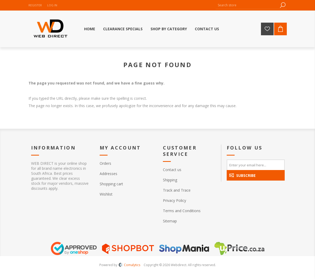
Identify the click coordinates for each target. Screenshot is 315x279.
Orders (105, 163)
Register (35, 5)
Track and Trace (177, 190)
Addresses (108, 173)
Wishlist (106, 194)
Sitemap (170, 220)
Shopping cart (111, 183)
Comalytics (129, 265)
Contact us (172, 169)
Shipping (170, 179)
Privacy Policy (174, 200)
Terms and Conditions (182, 210)
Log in (52, 5)
